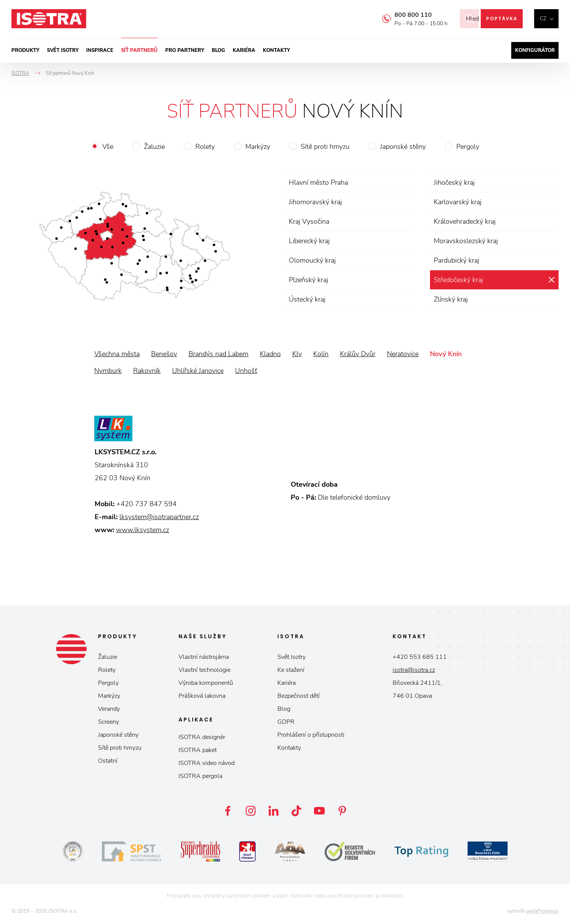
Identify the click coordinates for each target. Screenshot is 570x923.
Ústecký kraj (307, 299)
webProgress (542, 911)
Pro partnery (184, 50)
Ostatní (108, 761)
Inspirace (99, 50)
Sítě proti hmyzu (325, 146)
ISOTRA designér (202, 737)
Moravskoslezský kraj (466, 240)
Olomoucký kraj (312, 260)
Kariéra (244, 50)
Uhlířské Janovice (198, 370)
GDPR (286, 722)
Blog (218, 50)
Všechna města (117, 353)
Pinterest (342, 810)
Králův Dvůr (357, 353)
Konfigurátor (535, 50)
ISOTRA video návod (207, 763)
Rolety (205, 146)
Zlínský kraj (451, 299)
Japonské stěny (403, 146)
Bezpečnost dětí (298, 696)
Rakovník (147, 370)
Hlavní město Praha (318, 182)
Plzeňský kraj (308, 279)
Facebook (227, 810)
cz (543, 18)
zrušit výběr (551, 280)
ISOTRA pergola (200, 776)
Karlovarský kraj (457, 202)
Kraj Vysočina (309, 221)
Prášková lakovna (202, 696)
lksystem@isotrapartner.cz (159, 516)
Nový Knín (446, 353)
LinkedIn (273, 810)
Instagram (250, 810)
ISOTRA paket (198, 750)
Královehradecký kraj (465, 221)
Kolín (320, 353)
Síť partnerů (139, 50)
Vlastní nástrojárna (204, 657)
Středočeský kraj (458, 279)
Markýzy (257, 146)
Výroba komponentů (206, 683)
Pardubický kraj (456, 260)
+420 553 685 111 (420, 657)
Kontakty (276, 50)
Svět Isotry (291, 657)
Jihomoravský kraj (315, 202)
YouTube (319, 810)
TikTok (296, 810)
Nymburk (108, 370)
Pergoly (467, 146)
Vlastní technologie (204, 670)
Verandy (109, 709)
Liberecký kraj (309, 240)
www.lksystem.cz (142, 529)
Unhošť (246, 370)
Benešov (164, 353)
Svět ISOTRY (63, 50)
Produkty (25, 50)
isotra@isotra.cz (414, 670)
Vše (107, 146)
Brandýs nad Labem (218, 353)
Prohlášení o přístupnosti (311, 735)
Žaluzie (154, 146)
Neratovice (403, 353)
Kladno (270, 353)
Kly (297, 353)
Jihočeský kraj (454, 182)
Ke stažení (290, 670)
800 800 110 (403, 15)
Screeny (108, 722)
